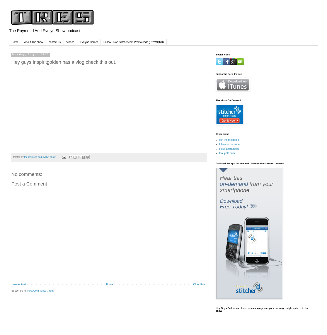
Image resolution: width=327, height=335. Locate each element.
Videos (70, 42)
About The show (33, 42)
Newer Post (19, 284)
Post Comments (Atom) (40, 290)
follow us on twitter (230, 144)
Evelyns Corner (89, 42)
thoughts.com (227, 153)
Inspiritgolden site (229, 148)
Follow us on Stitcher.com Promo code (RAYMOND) (134, 42)
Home (15, 42)
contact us (55, 42)
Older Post (199, 284)
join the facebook (229, 139)
